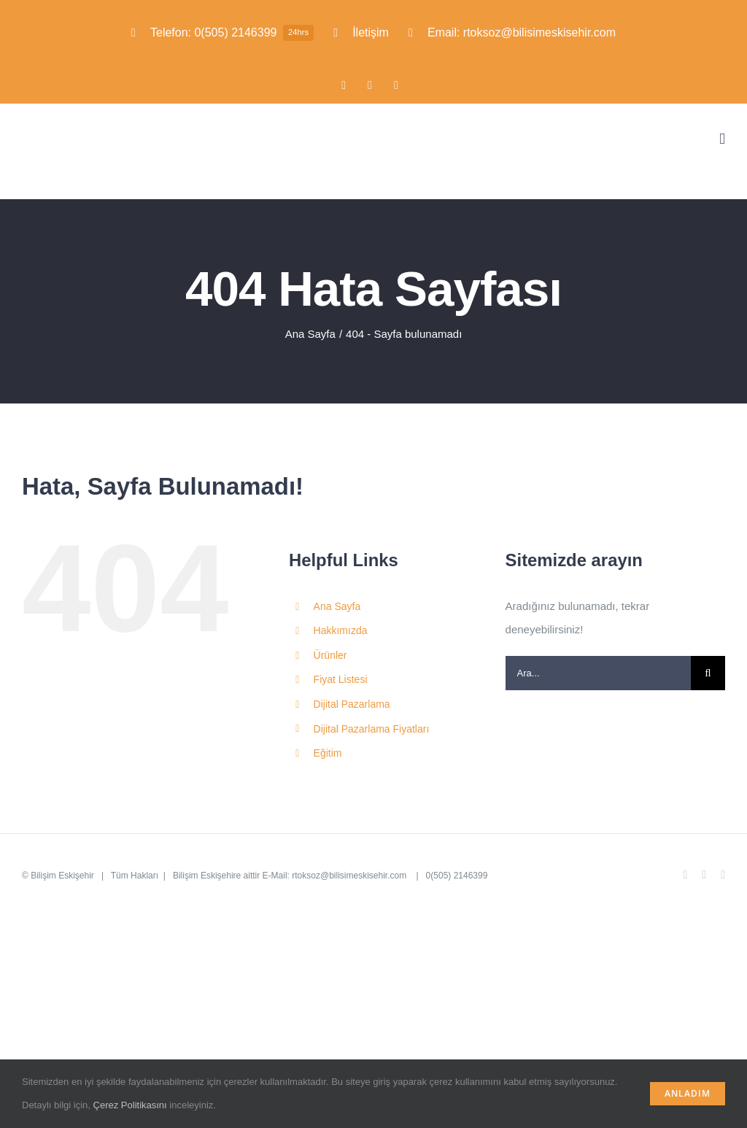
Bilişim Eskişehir (62, 875)
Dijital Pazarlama (352, 704)
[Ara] (708, 673)
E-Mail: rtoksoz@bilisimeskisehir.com (336, 875)
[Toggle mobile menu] (722, 139)
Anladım (688, 1093)
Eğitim (328, 753)
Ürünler (330, 655)
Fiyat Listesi (341, 679)
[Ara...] (598, 673)
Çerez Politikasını (130, 1105)
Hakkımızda (341, 630)
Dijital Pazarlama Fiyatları (372, 729)
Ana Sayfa (337, 606)
